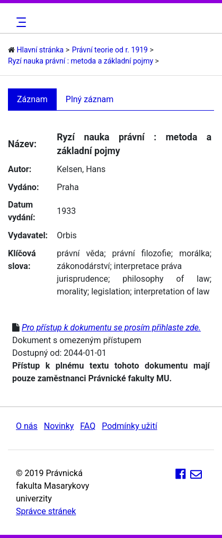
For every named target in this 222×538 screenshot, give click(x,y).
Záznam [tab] (32, 99)
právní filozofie (141, 253)
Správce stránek (46, 511)
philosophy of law (166, 279)
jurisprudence (82, 279)
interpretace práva (148, 266)
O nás (27, 426)
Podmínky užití (129, 426)
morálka (194, 253)
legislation (110, 291)
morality (72, 291)
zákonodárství (83, 266)
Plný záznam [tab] (90, 99)
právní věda (80, 253)
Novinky (59, 426)
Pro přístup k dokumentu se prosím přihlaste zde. (111, 327)
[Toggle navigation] (19, 22)
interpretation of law (172, 291)
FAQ (87, 426)
